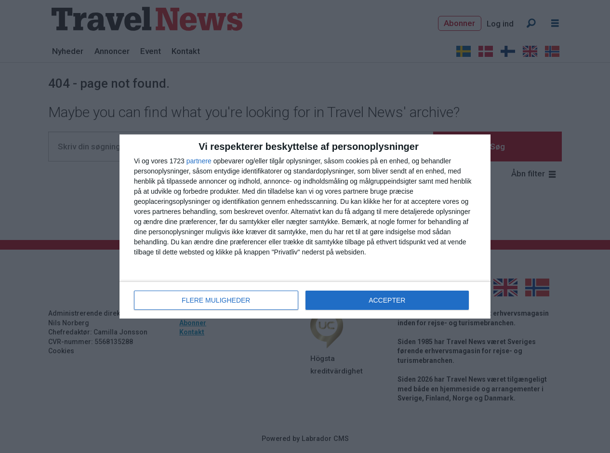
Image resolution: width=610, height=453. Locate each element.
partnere (199, 161)
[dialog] (305, 226)
